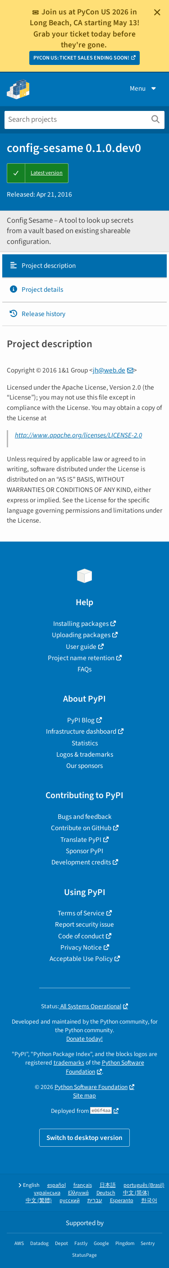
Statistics (85, 743)
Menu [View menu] (144, 88)
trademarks (69, 1062)
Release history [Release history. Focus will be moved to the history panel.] (37, 314)
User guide (81, 647)
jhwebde (109, 370)
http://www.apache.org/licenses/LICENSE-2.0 (78, 435)
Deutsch (105, 1193)
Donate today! (84, 1038)
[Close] (157, 12)
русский (69, 1200)
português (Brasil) (143, 1185)
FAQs (84, 669)
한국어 (149, 1200)
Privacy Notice (81, 947)
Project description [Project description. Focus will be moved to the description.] (42, 266)
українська (47, 1193)
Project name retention (81, 658)
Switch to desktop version (84, 1138)
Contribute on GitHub (81, 828)
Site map (84, 1095)
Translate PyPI (80, 840)
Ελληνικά (78, 1193)
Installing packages (81, 624)
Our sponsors (84, 766)
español (56, 1185)
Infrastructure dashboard (81, 731)
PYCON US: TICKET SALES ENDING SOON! (81, 58)
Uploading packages (81, 635)
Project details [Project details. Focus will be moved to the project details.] (36, 289)
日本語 (108, 1185)
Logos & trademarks (84, 754)
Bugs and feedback (85, 817)
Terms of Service (81, 913)
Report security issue (84, 924)
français (82, 1185)
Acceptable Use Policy (81, 959)
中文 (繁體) (39, 1200)
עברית (94, 1200)
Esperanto (121, 1200)
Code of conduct (81, 936)
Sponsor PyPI (84, 851)
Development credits (81, 862)
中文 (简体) (136, 1193)
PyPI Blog (81, 720)
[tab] (84, 266)
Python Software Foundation (91, 1087)
